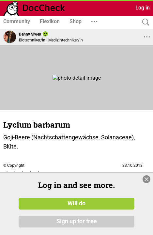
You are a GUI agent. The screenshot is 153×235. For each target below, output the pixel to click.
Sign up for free (76, 221)
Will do (76, 203)
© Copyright (13, 165)
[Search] (144, 22)
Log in (142, 8)
